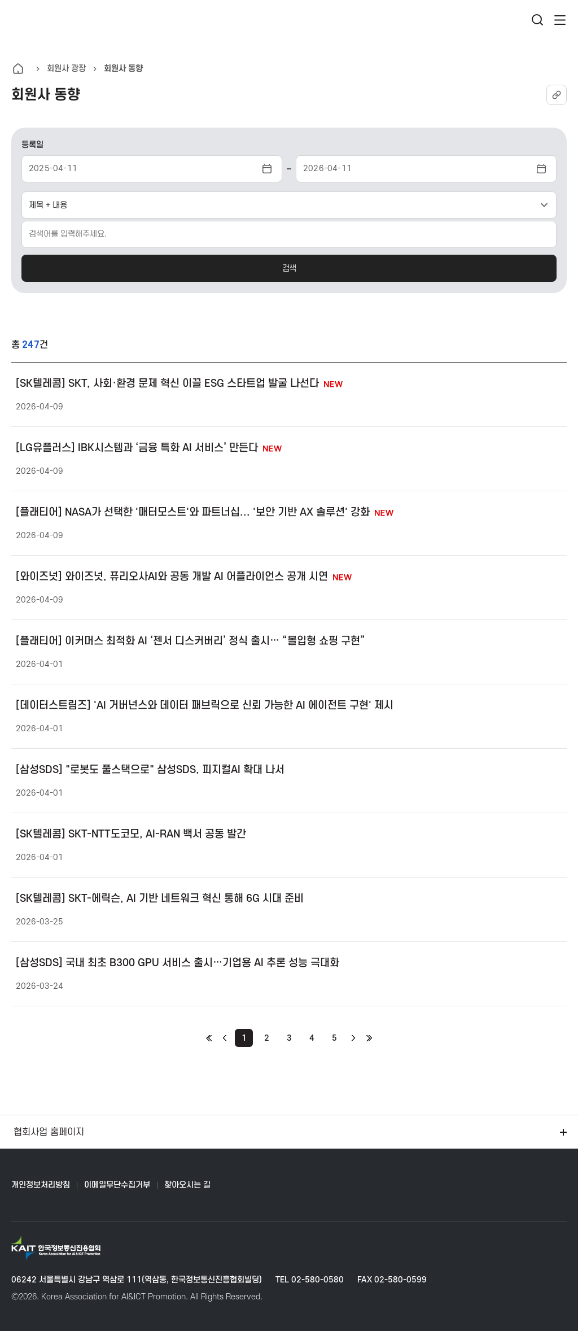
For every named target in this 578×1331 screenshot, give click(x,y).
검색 (289, 268)
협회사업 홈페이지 (291, 1132)
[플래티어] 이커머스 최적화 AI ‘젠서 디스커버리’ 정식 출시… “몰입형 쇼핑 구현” (190, 641)
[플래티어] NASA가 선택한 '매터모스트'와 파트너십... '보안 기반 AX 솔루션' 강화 (204, 512)
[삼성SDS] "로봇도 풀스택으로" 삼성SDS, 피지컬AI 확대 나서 (150, 770)
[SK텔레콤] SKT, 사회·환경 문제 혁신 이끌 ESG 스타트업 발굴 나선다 (179, 384)
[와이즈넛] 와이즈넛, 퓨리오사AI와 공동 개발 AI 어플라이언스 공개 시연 (184, 577)
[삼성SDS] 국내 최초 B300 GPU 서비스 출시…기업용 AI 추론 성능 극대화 (177, 963)
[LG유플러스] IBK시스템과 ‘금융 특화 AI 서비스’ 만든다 (149, 448)
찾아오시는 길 (187, 1185)
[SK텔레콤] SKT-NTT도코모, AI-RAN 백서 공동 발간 (131, 834)
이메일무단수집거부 (117, 1185)
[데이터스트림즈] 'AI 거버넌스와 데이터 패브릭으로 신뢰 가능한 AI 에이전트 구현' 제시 (204, 706)
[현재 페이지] (244, 1038)
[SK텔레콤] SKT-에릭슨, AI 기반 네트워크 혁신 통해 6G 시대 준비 (160, 899)
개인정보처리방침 (40, 1185)
